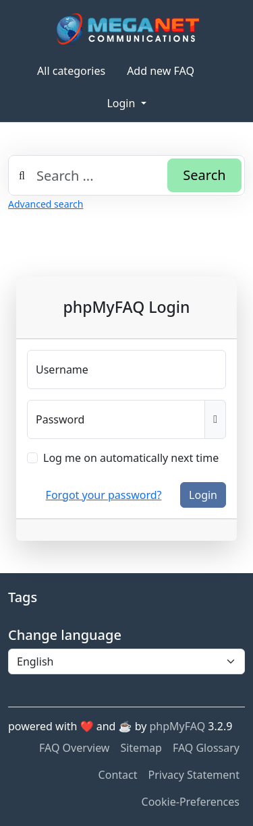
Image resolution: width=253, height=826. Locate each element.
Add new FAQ (160, 70)
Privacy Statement (194, 774)
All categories (71, 70)
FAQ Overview (74, 747)
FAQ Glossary (206, 747)
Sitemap (141, 747)
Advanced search (45, 204)
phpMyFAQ (178, 726)
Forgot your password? (104, 495)
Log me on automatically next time (131, 457)
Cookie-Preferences (191, 801)
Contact (118, 774)
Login (122, 103)
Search (204, 175)
